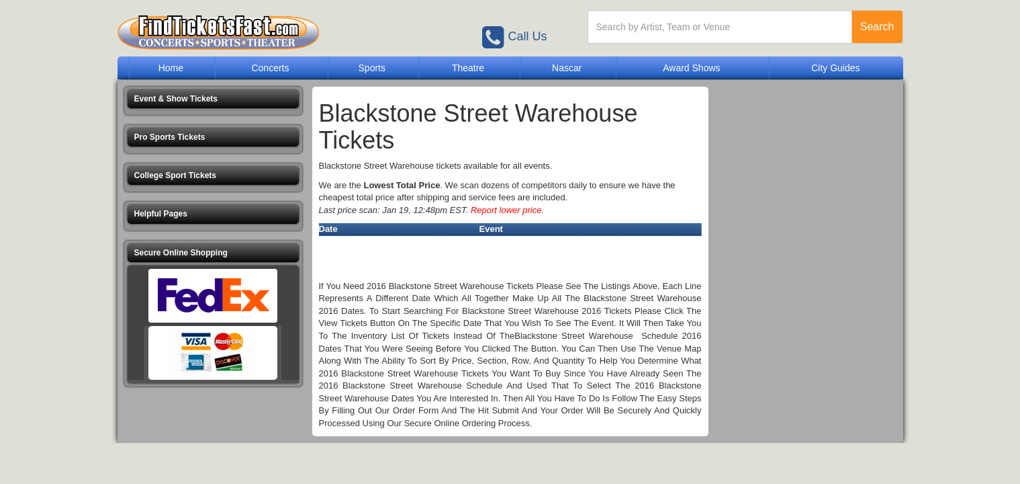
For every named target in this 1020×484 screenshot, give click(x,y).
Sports (372, 68)
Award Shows (691, 68)
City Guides (835, 68)
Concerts (270, 68)
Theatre (468, 68)
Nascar (567, 68)
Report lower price (506, 210)
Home (170, 68)
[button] (213, 99)
